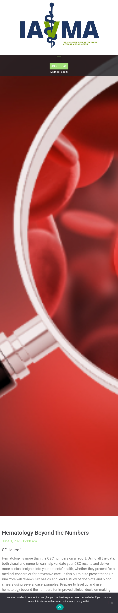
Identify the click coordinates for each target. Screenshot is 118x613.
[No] (112, 602)
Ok (59, 607)
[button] (59, 58)
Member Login (59, 71)
